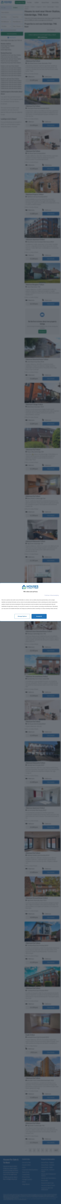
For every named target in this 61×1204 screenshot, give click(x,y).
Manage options (22, 616)
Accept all (39, 616)
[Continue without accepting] (51, 595)
